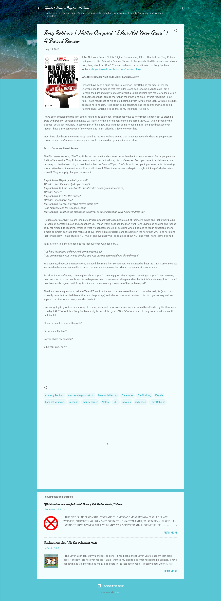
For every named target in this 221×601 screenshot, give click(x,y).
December (127, 395)
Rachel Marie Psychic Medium (67, 8)
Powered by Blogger (110, 585)
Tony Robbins (157, 402)
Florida (159, 395)
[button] (175, 31)
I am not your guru (55, 402)
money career (90, 402)
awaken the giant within (81, 395)
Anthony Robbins (54, 395)
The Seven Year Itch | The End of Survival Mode (70, 543)
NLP (115, 402)
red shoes (140, 402)
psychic (126, 402)
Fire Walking (144, 395)
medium (73, 402)
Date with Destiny (108, 395)
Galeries (118, 592)
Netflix (105, 402)
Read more (170, 532)
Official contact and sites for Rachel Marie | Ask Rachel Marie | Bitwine (83, 504)
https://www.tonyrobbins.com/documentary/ (116, 69)
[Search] (182, 9)
